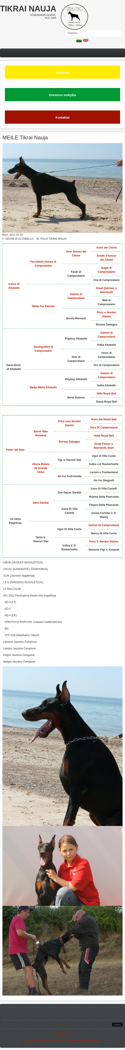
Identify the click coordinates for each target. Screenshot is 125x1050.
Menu (62, 52)
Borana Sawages (69, 441)
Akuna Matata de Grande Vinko (40, 468)
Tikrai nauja (28, 8)
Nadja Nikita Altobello (43, 387)
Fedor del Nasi (15, 449)
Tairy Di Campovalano (104, 427)
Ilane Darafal (41, 502)
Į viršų (117, 1024)
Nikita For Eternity (43, 306)
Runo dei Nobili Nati (103, 419)
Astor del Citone (106, 247)
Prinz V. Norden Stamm (104, 541)
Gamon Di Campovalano (103, 525)
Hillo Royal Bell (106, 393)
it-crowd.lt (61, 1034)
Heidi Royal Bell (104, 435)
